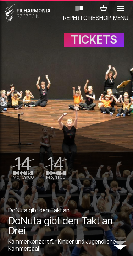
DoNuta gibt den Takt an (39, 210)
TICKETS (94, 40)
